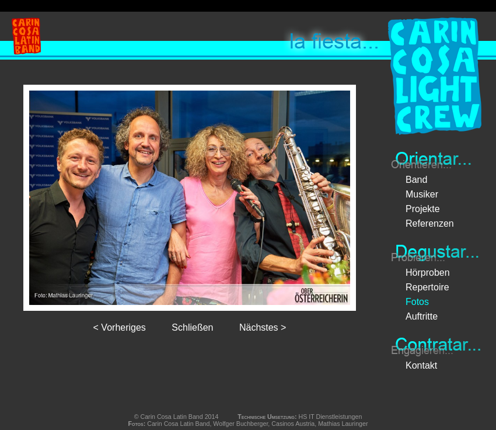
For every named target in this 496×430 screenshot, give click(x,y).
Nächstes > (262, 327)
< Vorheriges (119, 327)
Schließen (192, 327)
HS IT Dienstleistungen (330, 416)
